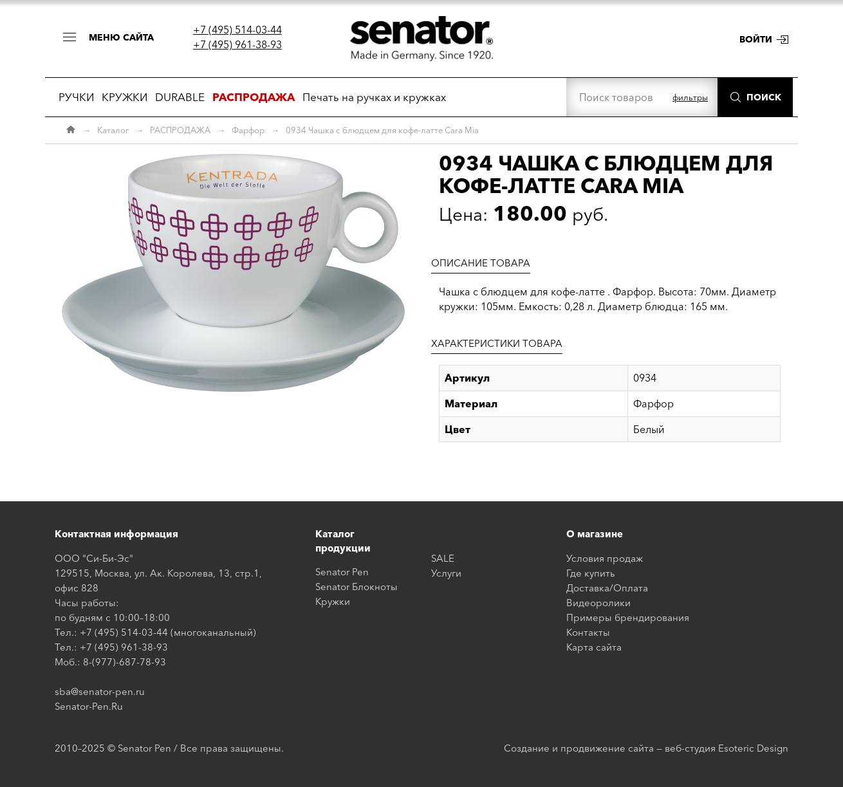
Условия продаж (604, 558)
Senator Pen (342, 572)
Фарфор (248, 130)
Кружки (332, 601)
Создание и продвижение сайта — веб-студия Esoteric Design (646, 748)
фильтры (690, 97)
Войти (755, 39)
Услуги (446, 573)
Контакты (588, 632)
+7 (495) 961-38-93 (237, 44)
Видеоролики (598, 603)
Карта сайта (594, 647)
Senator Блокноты (356, 586)
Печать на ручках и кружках (374, 97)
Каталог (113, 130)
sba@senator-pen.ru (100, 691)
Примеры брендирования (627, 617)
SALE (442, 558)
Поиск (763, 97)
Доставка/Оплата (607, 588)
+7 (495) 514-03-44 (237, 29)
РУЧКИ (76, 97)
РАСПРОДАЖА (180, 130)
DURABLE (180, 97)
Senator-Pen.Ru (89, 706)
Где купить (590, 573)
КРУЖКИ (124, 97)
